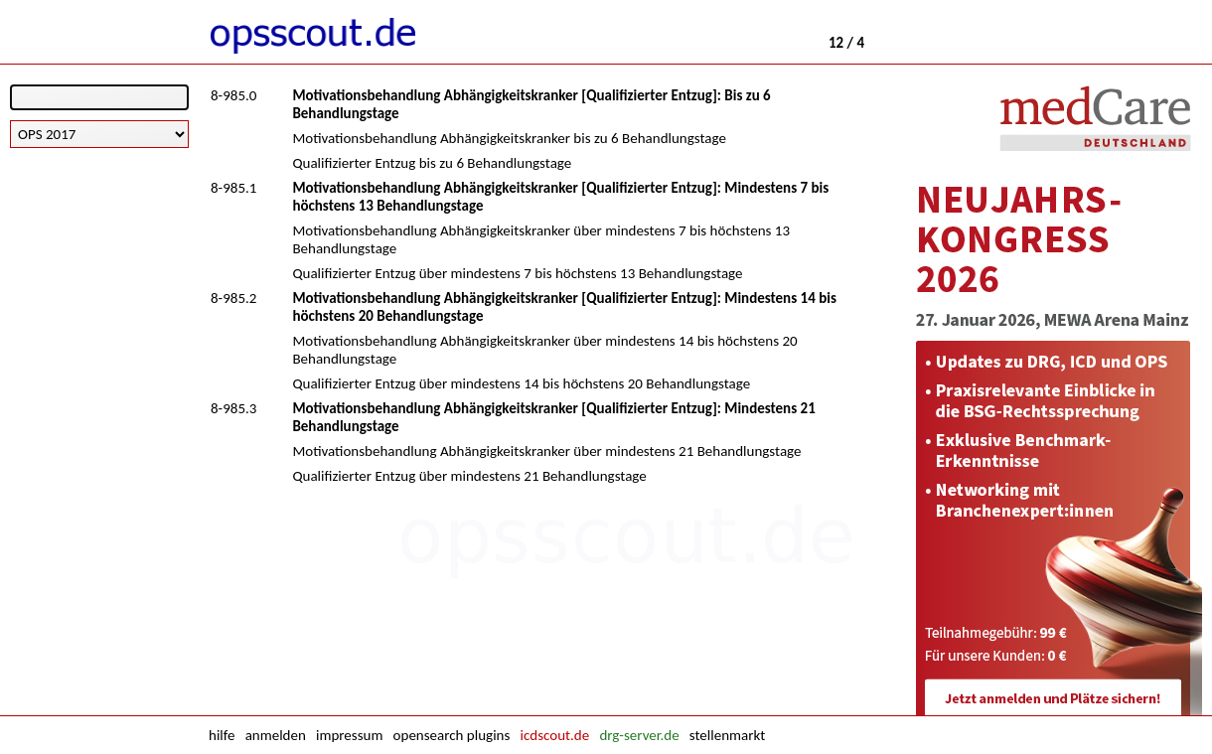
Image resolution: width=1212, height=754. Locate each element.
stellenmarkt (727, 735)
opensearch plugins (452, 735)
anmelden (275, 735)
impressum (349, 735)
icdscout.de (555, 735)
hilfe (221, 735)
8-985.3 (233, 408)
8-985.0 (233, 95)
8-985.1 (233, 188)
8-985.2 (233, 298)
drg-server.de (639, 735)
